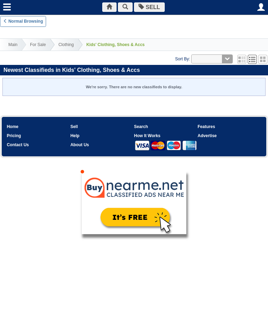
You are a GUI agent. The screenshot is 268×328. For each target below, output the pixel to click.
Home (12, 126)
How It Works (147, 135)
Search (141, 126)
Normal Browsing (23, 21)
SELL (149, 7)
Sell (74, 126)
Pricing (14, 135)
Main (12, 44)
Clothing (66, 44)
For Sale (38, 44)
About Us (79, 144)
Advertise (207, 135)
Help (75, 135)
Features (206, 126)
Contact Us (18, 144)
